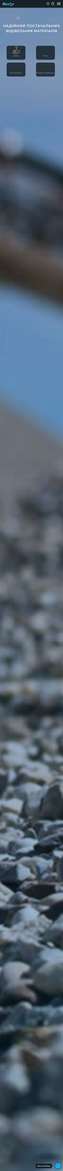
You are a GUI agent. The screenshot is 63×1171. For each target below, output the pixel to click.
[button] (48, 3)
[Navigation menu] (59, 4)
